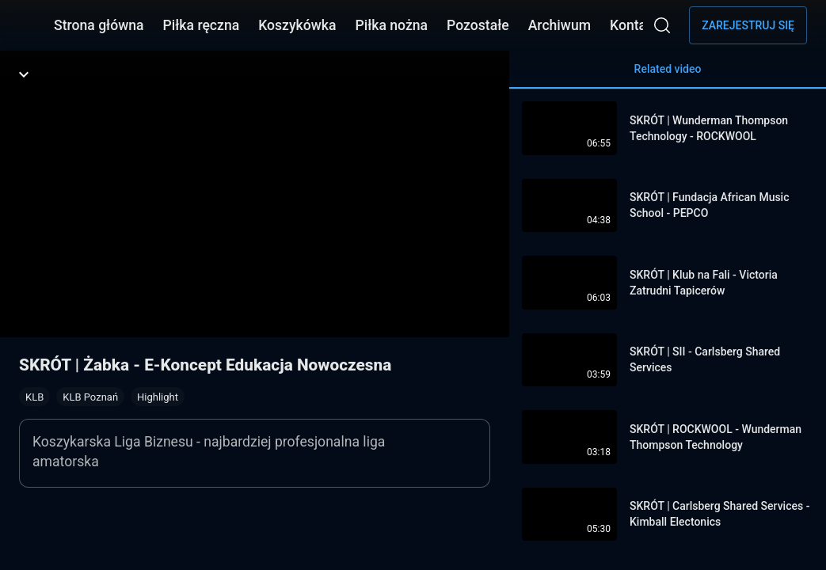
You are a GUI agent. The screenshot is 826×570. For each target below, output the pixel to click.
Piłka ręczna (201, 25)
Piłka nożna (391, 25)
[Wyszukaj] (662, 25)
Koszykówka (297, 25)
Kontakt (634, 25)
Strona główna (99, 25)
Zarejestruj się (748, 25)
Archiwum (559, 25)
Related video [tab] (667, 76)
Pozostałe (478, 25)
